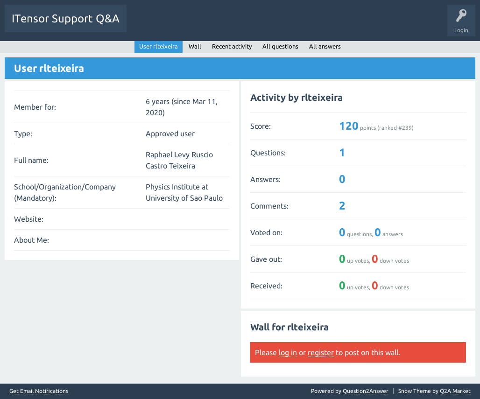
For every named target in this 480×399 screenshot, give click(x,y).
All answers (325, 46)
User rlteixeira (158, 46)
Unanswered (185, 25)
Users (250, 25)
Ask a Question (289, 25)
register (321, 352)
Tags (221, 25)
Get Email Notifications (38, 391)
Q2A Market (455, 391)
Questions (146, 25)
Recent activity (232, 46)
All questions (280, 46)
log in (288, 352)
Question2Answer (365, 391)
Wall (195, 46)
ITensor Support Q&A (66, 18)
